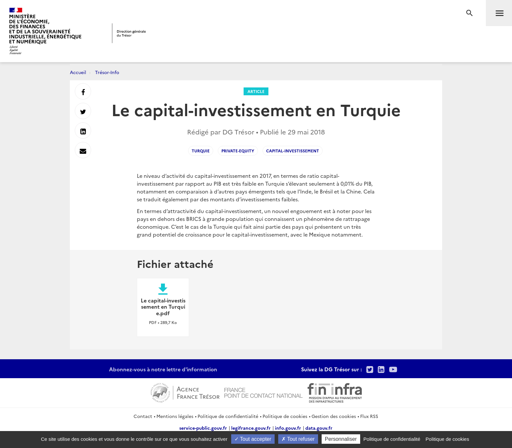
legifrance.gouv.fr (251, 428)
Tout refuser (298, 439)
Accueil (78, 72)
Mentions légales (174, 416)
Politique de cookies (285, 416)
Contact (143, 416)
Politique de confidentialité (228, 416)
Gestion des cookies (334, 416)
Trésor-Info (107, 72)
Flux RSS (369, 416)
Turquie (201, 150)
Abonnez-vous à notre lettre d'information (163, 369)
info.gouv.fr (288, 428)
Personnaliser (341, 439)
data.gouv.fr (318, 428)
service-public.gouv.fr (203, 428)
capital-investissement (292, 150)
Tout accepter (252, 439)
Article (256, 91)
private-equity (237, 150)
